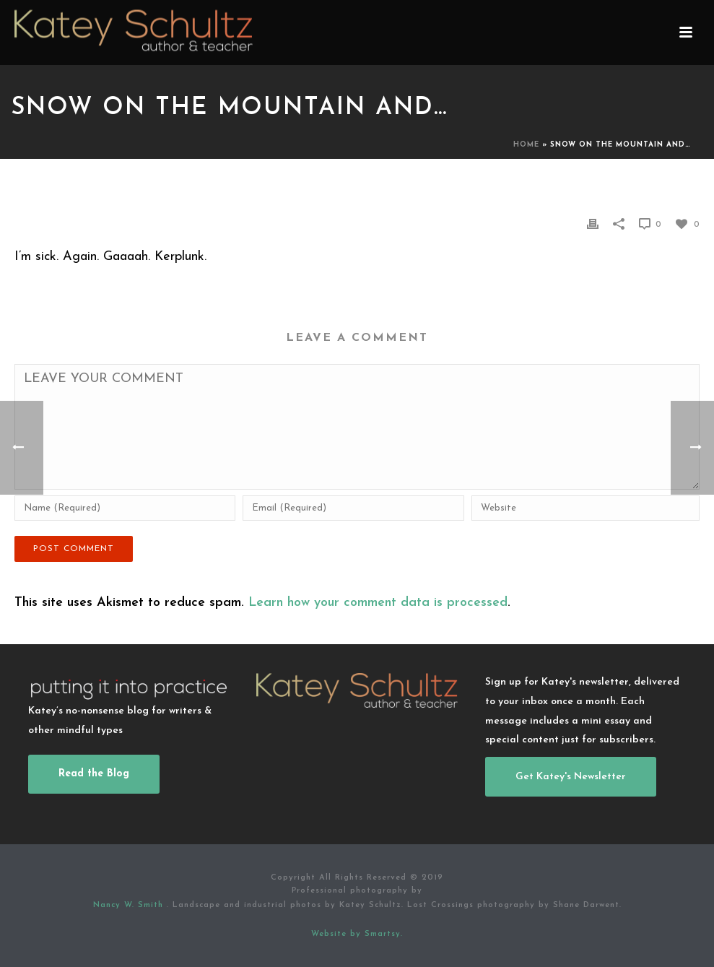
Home (526, 145)
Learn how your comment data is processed (378, 603)
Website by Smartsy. (357, 934)
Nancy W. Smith (130, 905)
